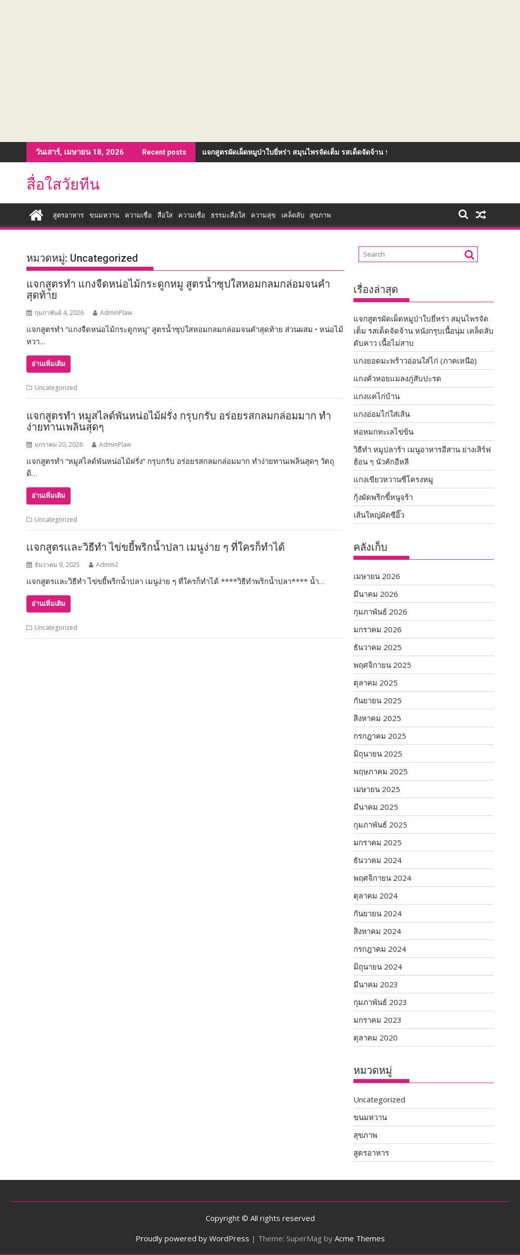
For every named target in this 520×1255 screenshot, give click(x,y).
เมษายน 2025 (376, 789)
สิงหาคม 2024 (377, 931)
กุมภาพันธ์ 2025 (380, 824)
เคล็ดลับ (292, 215)
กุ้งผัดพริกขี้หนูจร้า (383, 497)
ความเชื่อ (138, 215)
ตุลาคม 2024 (375, 895)
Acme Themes (360, 1238)
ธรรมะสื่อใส (228, 215)
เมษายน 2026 (376, 576)
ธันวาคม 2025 (377, 647)
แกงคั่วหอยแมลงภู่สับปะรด (397, 378)
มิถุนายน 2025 (377, 753)
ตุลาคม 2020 (375, 1037)
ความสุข (263, 215)
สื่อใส (165, 215)
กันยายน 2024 (377, 913)
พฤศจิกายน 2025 (382, 665)
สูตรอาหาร (68, 215)
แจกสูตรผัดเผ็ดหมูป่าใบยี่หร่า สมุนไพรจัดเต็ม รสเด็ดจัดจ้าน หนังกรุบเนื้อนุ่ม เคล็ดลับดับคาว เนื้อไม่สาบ (359, 152)
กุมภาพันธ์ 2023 (380, 1002)
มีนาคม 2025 (375, 807)
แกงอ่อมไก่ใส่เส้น (381, 414)
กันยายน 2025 (377, 700)
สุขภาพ (320, 215)
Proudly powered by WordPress (192, 1238)
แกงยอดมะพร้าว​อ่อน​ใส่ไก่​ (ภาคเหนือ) (415, 360)
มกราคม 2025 (377, 842)
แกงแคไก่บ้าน (376, 396)
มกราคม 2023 (377, 1020)
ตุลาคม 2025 (375, 682)
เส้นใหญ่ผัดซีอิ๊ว (378, 515)
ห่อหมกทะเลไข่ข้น (383, 431)
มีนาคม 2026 (375, 594)
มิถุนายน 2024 (377, 966)
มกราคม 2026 (377, 629)
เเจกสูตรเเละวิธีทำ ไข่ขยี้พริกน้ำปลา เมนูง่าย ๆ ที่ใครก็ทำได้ (155, 547)
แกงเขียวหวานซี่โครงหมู (393, 479)
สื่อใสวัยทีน (63, 184)
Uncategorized (56, 387)
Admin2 (103, 564)
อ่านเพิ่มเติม (48, 364)
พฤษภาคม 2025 (380, 771)
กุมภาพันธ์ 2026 (380, 611)
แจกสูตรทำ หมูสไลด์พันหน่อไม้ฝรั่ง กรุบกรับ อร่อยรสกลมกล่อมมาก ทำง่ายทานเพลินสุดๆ (178, 421)
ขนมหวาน (104, 215)
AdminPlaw (112, 312)
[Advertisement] (260, 71)
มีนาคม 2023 (375, 984)
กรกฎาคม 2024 (379, 949)
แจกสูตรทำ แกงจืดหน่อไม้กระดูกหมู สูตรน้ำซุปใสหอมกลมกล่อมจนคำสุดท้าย (178, 289)
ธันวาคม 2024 (377, 860)
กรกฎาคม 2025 (379, 736)
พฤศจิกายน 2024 (382, 878)
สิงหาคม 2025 (377, 718)
